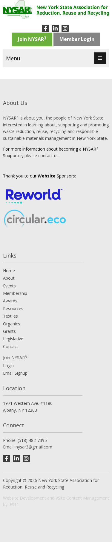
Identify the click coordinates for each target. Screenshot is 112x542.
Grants (9, 331)
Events (9, 286)
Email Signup (15, 373)
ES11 (14, 504)
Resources (13, 308)
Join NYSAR (32, 38)
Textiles (10, 316)
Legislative (13, 339)
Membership (15, 293)
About (9, 278)
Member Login (76, 39)
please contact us (41, 155)
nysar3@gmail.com (34, 447)
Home (9, 270)
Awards (10, 301)
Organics (11, 324)
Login (8, 365)
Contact (10, 346)
